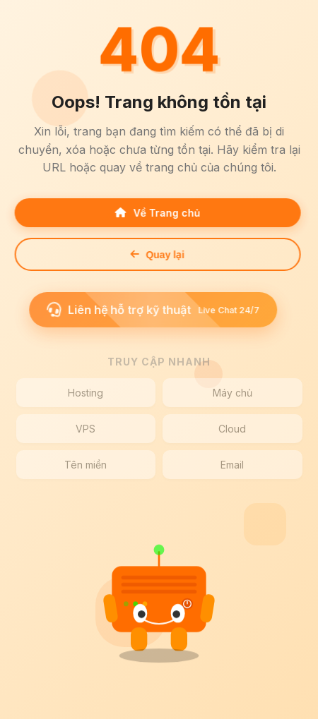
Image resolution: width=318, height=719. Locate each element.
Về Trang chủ (155, 213)
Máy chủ (232, 393)
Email (232, 465)
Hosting (85, 393)
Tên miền (85, 465)
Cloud (232, 429)
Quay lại (155, 254)
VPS (85, 429)
